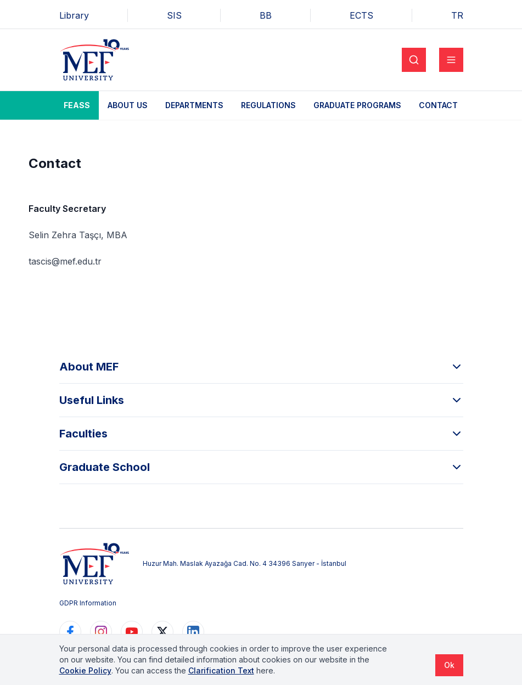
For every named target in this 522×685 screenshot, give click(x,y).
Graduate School (261, 467)
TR (457, 15)
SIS (174, 15)
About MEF (261, 366)
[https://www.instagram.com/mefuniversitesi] (101, 632)
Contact (438, 105)
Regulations (268, 105)
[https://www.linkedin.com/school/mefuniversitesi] (193, 632)
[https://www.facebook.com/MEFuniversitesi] (70, 632)
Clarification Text (221, 670)
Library (74, 15)
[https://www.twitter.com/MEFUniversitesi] (162, 632)
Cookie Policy (85, 670)
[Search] (414, 60)
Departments (194, 105)
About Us (128, 105)
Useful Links (261, 400)
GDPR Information (87, 603)
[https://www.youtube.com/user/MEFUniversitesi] (132, 632)
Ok (449, 665)
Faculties (261, 433)
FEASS (77, 105)
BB (266, 15)
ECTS (361, 15)
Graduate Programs (357, 105)
